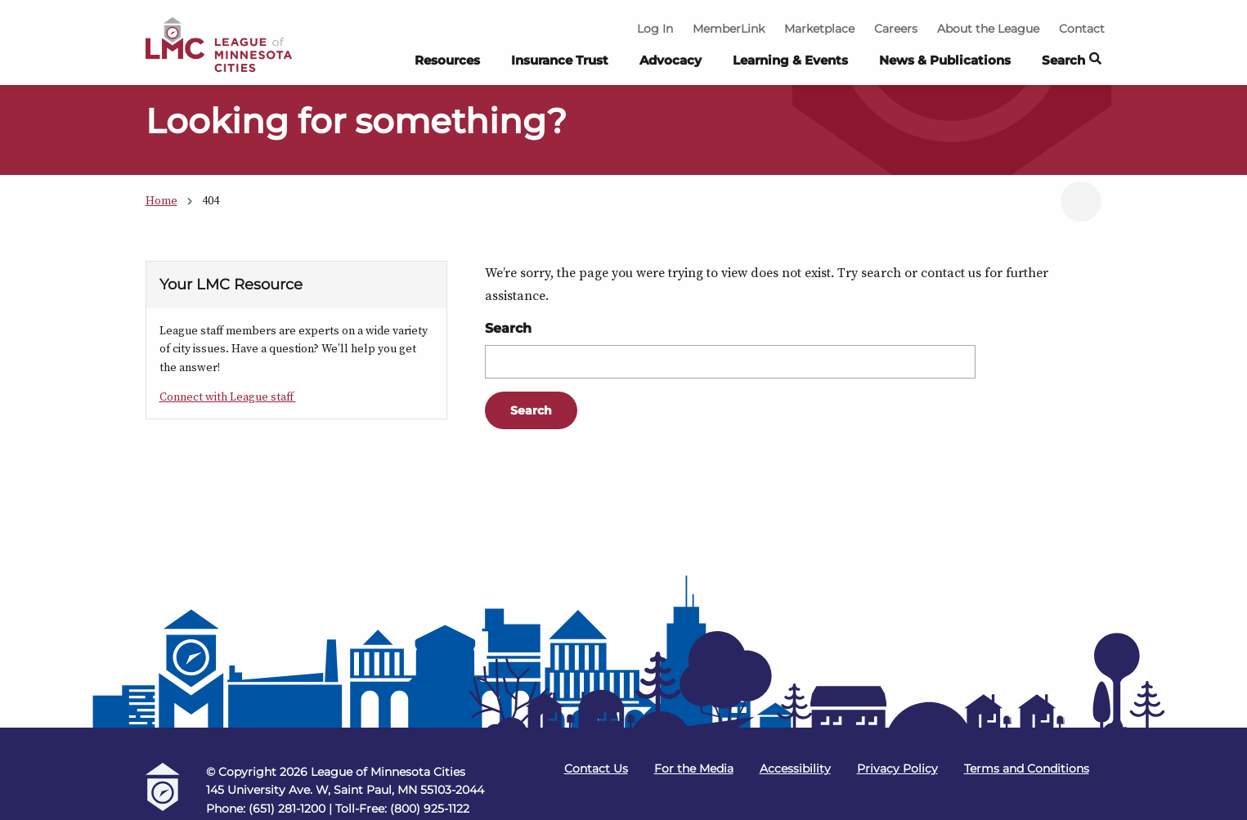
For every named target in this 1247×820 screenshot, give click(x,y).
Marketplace (819, 28)
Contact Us (596, 768)
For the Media (693, 768)
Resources (447, 60)
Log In (655, 28)
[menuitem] (447, 64)
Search (508, 328)
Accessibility (795, 768)
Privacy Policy (897, 768)
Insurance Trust (559, 60)
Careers (895, 28)
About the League (988, 28)
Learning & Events (790, 60)
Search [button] (1071, 60)
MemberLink (729, 28)
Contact (1082, 28)
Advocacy (670, 60)
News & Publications (945, 60)
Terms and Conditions (1026, 768)
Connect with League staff (227, 396)
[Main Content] (623, 329)
